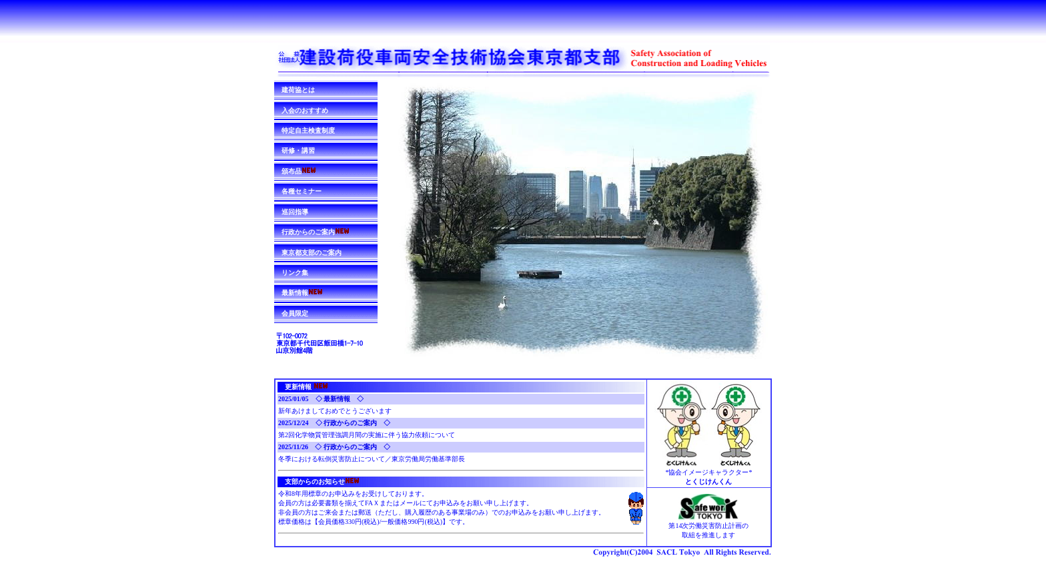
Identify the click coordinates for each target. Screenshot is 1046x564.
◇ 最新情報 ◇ (340, 398)
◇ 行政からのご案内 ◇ (353, 423)
